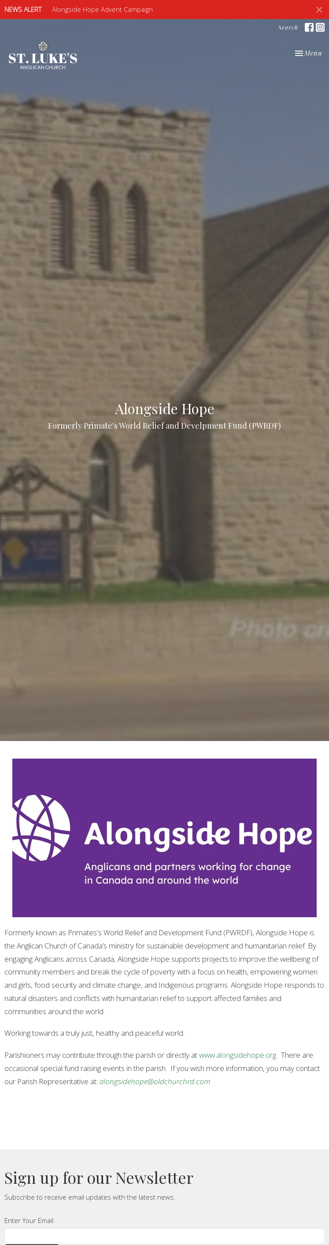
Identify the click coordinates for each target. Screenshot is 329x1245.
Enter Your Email (28, 1220)
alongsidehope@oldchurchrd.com (155, 1081)
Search (288, 27)
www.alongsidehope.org (237, 1055)
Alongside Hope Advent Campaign (102, 9)
